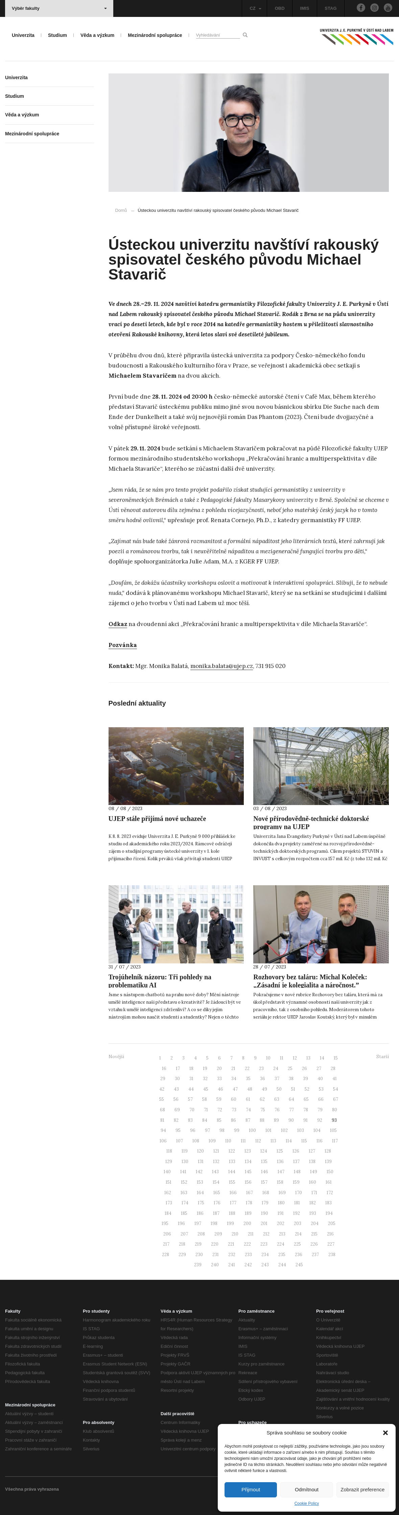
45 (205, 1089)
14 (322, 1058)
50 (279, 1089)
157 (264, 1182)
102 (284, 1130)
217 (166, 1244)
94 (163, 1130)
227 (330, 1244)
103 (300, 1130)
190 (264, 1213)
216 (330, 1234)
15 (336, 1058)
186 (200, 1213)
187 (216, 1213)
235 (281, 1254)
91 (305, 1120)
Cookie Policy (307, 1503)
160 (312, 1182)
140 (167, 1172)
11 (281, 1058)
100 (252, 1130)
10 (268, 1058)
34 (233, 1079)
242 (248, 1265)
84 (204, 1120)
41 (334, 1079)
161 (329, 1182)
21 (233, 1068)
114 (289, 1141)
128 (328, 1151)
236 (298, 1254)
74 (248, 1110)
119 (185, 1151)
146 (264, 1172)
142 (199, 1172)
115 (304, 1141)
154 (216, 1182)
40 (320, 1079)
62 (262, 1099)
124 (263, 1151)
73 (234, 1110)
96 (192, 1130)
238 (331, 1254)
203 (297, 1223)
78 (305, 1110)
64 (291, 1099)
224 (280, 1244)
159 (296, 1182)
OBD (280, 8)
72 (219, 1110)
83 (190, 1120)
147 (281, 1172)
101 (268, 1130)
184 (168, 1213)
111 (243, 1141)
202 (280, 1223)
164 (200, 1193)
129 (168, 1161)
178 (249, 1203)
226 (314, 1244)
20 (219, 1068)
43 (176, 1089)
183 (328, 1203)
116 (319, 1141)
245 (299, 1265)
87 (247, 1120)
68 (162, 1110)
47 (235, 1089)
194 (329, 1213)
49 (264, 1089)
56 (176, 1099)
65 (306, 1099)
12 (295, 1058)
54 (335, 1089)
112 (258, 1141)
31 (191, 1079)
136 (280, 1161)
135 (264, 1161)
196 (181, 1223)
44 (191, 1089)
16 (164, 1068)
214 (298, 1234)
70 (191, 1110)
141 (183, 1172)
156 (248, 1182)
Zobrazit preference (362, 1489)
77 (291, 1110)
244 (282, 1265)
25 (290, 1068)
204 (315, 1223)
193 (312, 1213)
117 (335, 1141)
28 (333, 1068)
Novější (116, 1057)
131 (201, 1161)
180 (281, 1203)
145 (248, 1172)
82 (176, 1120)
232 (231, 1254)
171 (314, 1193)
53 (321, 1089)
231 (215, 1254)
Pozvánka (123, 645)
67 (335, 1099)
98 (222, 1130)
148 (297, 1172)
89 (276, 1120)
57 (190, 1099)
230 (199, 1254)
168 (265, 1193)
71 (206, 1110)
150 (330, 1172)
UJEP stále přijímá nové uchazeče (157, 818)
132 (216, 1161)
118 (169, 1151)
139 (328, 1161)
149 (313, 1172)
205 (331, 1223)
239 (198, 1265)
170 (298, 1193)
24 (275, 1068)
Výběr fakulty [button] (59, 8)
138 (312, 1161)
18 (191, 1068)
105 (333, 1130)
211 (251, 1234)
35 (248, 1079)
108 (195, 1141)
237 (315, 1254)
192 (296, 1213)
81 (162, 1120)
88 (262, 1120)
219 (198, 1244)
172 (330, 1193)
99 (236, 1130)
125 (280, 1151)
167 (249, 1193)
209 (218, 1234)
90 (291, 1120)
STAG (330, 8)
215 (314, 1234)
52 (307, 1089)
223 (263, 1244)
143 (215, 1172)
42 (161, 1089)
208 (201, 1234)
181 (297, 1203)
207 (184, 1234)
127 (312, 1151)
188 (232, 1213)
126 (295, 1151)
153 (200, 1182)
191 (281, 1213)
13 (308, 1058)
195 (165, 1223)
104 (317, 1130)
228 (165, 1254)
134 (248, 1161)
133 (232, 1161)
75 (262, 1110)
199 (230, 1223)
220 (214, 1244)
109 (212, 1141)
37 (277, 1079)
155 (232, 1182)
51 (293, 1089)
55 (161, 1099)
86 (233, 1120)
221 (231, 1244)
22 (247, 1068)
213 (282, 1234)
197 (197, 1223)
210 (235, 1234)
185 (184, 1213)
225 (297, 1244)
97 (207, 1130)
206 (167, 1234)
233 (248, 1254)
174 (185, 1203)
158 (280, 1182)
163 (184, 1193)
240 (215, 1265)
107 (179, 1141)
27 (318, 1068)
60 (233, 1099)
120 (200, 1151)
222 (247, 1244)
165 (216, 1193)
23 (261, 1068)
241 (231, 1265)
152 (184, 1182)
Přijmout (250, 1489)
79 (320, 1110)
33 (219, 1079)
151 (168, 1182)
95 (178, 1130)
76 (277, 1110)
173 (169, 1203)
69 (177, 1110)
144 (231, 1172)
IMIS (304, 8)
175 (201, 1203)
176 (217, 1203)
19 (205, 1068)
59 (218, 1099)
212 (266, 1234)
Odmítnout (307, 1489)
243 (265, 1265)
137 (296, 1161)
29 (162, 1079)
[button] (385, 1432)
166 (233, 1193)
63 (276, 1099)
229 (182, 1254)
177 (233, 1203)
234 (265, 1254)
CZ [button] (255, 8)
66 (321, 1099)
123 (247, 1151)
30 (177, 1079)
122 (232, 1151)
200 (247, 1223)
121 (216, 1151)
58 (204, 1099)
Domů (121, 210)
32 (205, 1079)
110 (228, 1141)
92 (319, 1120)
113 (273, 1141)
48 (249, 1089)
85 (219, 1120)
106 (163, 1141)
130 (185, 1161)
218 (182, 1244)
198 (214, 1223)
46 (220, 1089)
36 (262, 1079)
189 (248, 1213)
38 (291, 1079)
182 (312, 1203)
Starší (382, 1057)
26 (304, 1068)
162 (167, 1193)
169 (282, 1193)
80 (334, 1110)
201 (264, 1223)
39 (305, 1079)
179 (265, 1203)
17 (178, 1068)
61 (248, 1099)
